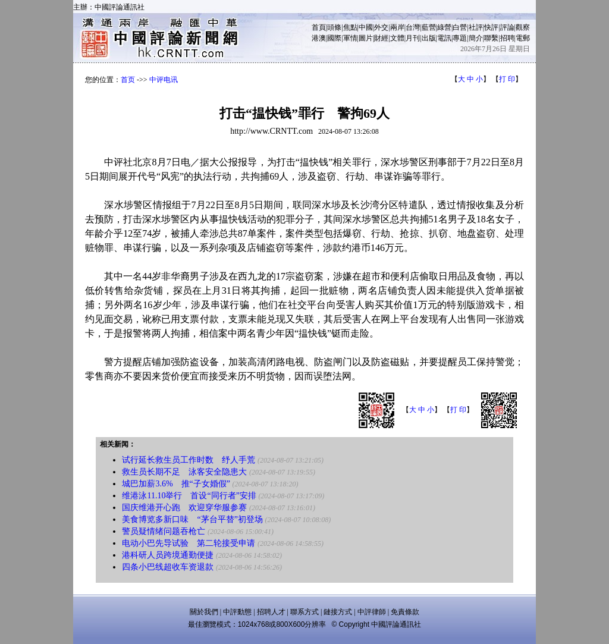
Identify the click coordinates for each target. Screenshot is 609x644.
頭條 (334, 27)
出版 (429, 38)
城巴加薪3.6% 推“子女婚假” (176, 483)
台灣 (413, 27)
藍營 (429, 27)
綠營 (444, 27)
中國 (366, 27)
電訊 (444, 38)
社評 (476, 27)
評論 (507, 27)
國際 (334, 38)
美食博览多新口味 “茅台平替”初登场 (192, 519)
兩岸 (397, 27)
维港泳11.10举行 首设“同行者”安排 (189, 495)
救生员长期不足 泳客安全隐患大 (184, 471)
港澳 (319, 38)
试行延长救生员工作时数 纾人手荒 (188, 459)
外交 (381, 27)
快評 (491, 27)
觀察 (523, 27)
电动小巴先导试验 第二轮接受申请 (188, 543)
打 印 (507, 79)
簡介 (476, 38)
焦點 (350, 27)
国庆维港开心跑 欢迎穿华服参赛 (184, 507)
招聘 (507, 38)
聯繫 (491, 38)
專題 (460, 38)
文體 (397, 38)
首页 (128, 80)
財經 (381, 38)
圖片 (366, 38)
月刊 (413, 38)
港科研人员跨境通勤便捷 (168, 555)
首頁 (319, 27)
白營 (460, 27)
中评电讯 (163, 80)
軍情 (350, 38)
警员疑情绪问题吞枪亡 (163, 531)
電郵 (523, 38)
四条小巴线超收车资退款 (168, 567)
